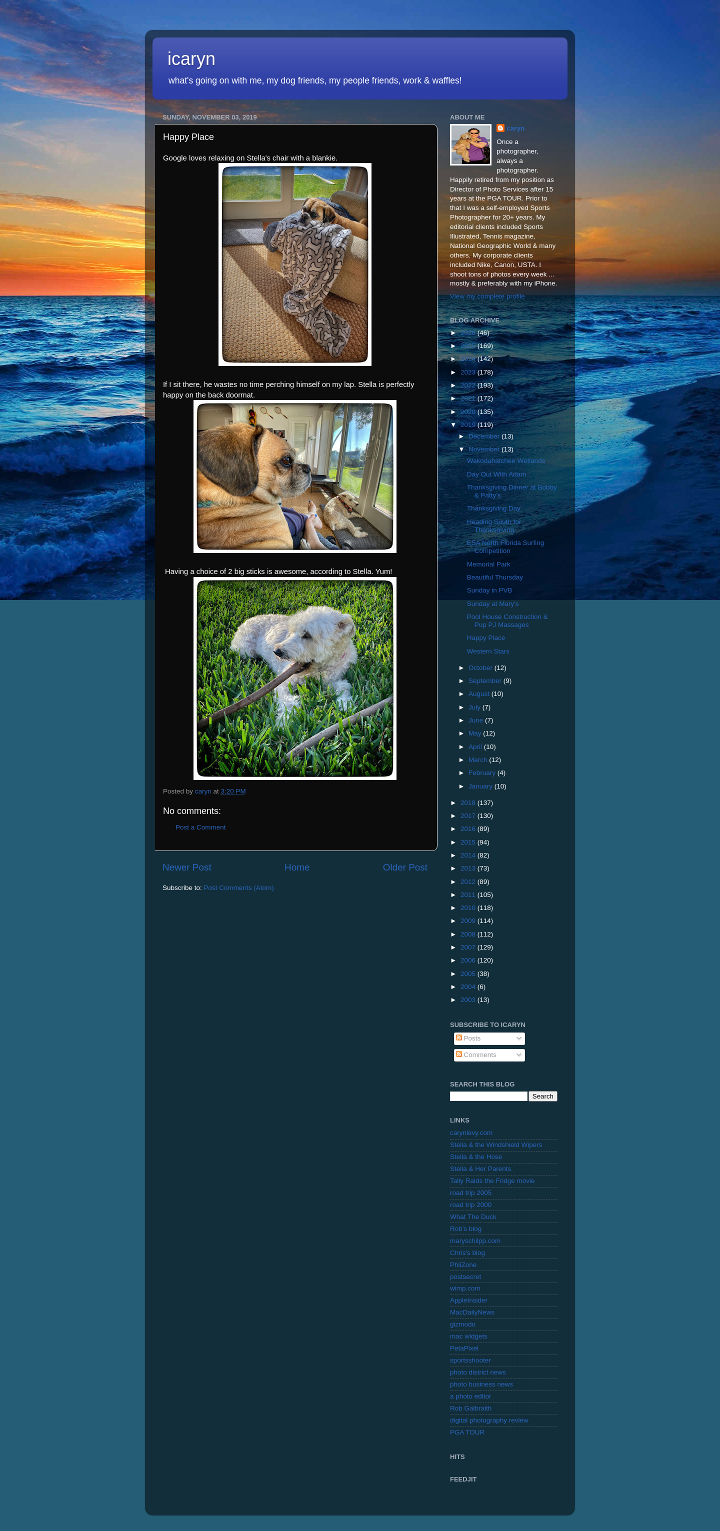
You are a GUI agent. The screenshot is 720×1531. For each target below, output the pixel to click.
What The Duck (473, 1216)
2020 (469, 412)
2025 (469, 346)
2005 (469, 974)
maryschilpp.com (475, 1240)
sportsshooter (470, 1360)
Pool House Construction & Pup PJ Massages (507, 620)
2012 (469, 882)
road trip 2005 (471, 1192)
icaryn (192, 58)
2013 (469, 868)
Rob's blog (466, 1228)
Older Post (405, 867)
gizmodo (463, 1324)
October (481, 668)
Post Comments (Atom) (239, 888)
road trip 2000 (471, 1204)
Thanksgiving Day (493, 508)
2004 (469, 986)
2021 (469, 398)
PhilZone (463, 1264)
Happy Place (486, 638)
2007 (469, 947)
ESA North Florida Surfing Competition (505, 546)
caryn (515, 128)
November (485, 449)
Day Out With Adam (496, 474)
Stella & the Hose (476, 1156)
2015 (469, 842)
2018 (469, 802)
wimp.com (465, 1288)
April (476, 746)
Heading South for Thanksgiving (494, 526)
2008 (469, 934)
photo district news (478, 1372)
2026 (469, 332)
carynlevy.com (471, 1132)
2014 (469, 855)
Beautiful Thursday (495, 577)
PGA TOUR (467, 1432)
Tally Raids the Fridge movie (492, 1180)
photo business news (481, 1384)
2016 (469, 828)
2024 (469, 358)
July (475, 707)
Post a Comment (201, 827)
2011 (469, 894)
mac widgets (469, 1336)
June (476, 720)
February (483, 772)
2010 (469, 908)
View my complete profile (487, 296)
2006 (469, 960)
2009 (469, 920)
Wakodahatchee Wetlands (506, 460)
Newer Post (187, 867)
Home (297, 867)
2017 (469, 816)
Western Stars (488, 651)
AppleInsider (469, 1300)
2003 (469, 1000)
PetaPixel (464, 1348)
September (486, 680)
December (485, 436)
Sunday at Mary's (493, 604)
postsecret (465, 1276)
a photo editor (471, 1396)
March (478, 760)
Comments (476, 1054)
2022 (469, 385)
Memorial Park (488, 564)
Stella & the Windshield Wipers (496, 1144)
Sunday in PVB (489, 590)
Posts (468, 1038)
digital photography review (489, 1420)
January (481, 786)
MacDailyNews (472, 1312)
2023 (469, 372)
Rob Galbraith (471, 1408)
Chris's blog (467, 1252)
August (480, 694)
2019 (469, 424)
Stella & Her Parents (480, 1168)
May (475, 733)
